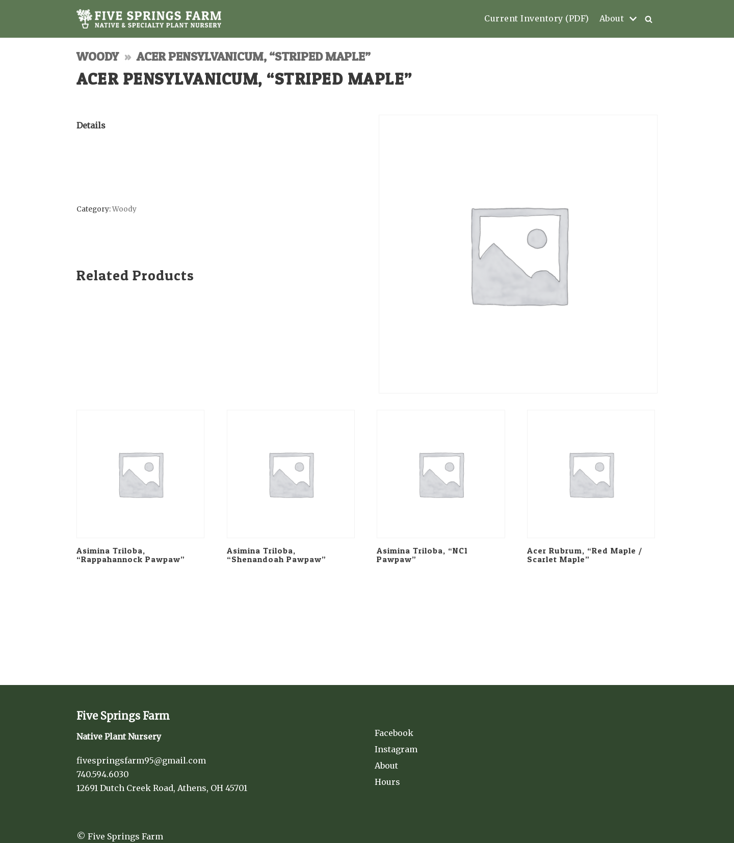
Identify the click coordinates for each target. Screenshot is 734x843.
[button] (648, 19)
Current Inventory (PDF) (536, 18)
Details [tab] (91, 125)
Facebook (394, 733)
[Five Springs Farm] (148, 19)
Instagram (396, 749)
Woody (97, 56)
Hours (387, 782)
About (386, 765)
